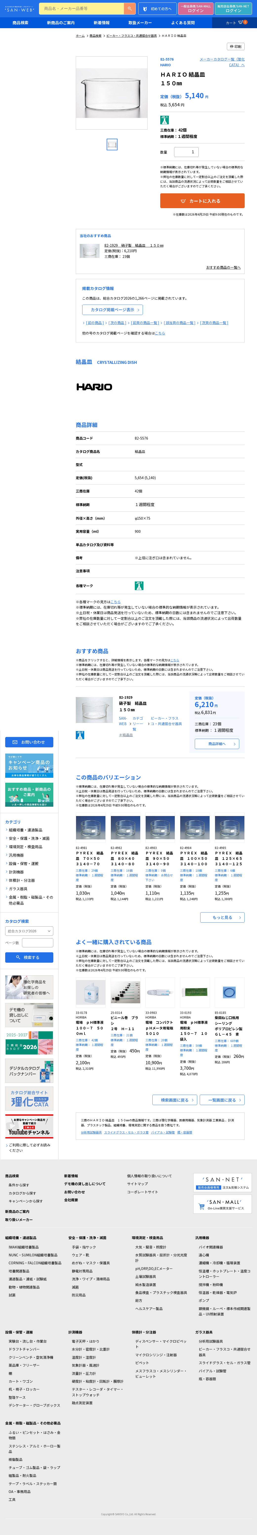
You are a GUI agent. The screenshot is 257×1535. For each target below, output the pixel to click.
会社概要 (71, 1199)
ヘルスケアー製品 (149, 1308)
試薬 (12, 1294)
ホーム (80, 35)
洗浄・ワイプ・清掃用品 (91, 1278)
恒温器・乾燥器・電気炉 (218, 1292)
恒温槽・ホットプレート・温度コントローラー (225, 1273)
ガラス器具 (204, 1332)
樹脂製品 (15, 1459)
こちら (160, 333)
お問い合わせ (33, 742)
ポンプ (204, 1300)
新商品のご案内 (61, 22)
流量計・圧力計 (84, 1373)
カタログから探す (22, 1193)
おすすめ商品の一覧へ (223, 267)
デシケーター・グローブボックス (34, 1405)
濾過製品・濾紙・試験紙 (28, 1278)
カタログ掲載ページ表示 (112, 309)
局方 (138, 1300)
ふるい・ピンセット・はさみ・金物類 (34, 1435)
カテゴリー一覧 (138, 724)
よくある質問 (183, 22)
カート (236, 22)
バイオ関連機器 (211, 1247)
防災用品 (79, 1294)
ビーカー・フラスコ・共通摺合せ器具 (131, 35)
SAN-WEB (123, 721)
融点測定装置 (82, 1402)
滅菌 (75, 1287)
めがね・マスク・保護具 (91, 1262)
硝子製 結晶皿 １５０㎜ (133, 703)
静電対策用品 (82, 1270)
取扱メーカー (140, 22)
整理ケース (17, 1397)
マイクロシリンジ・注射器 (156, 1354)
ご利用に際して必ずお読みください (29, 1147)
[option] (112, 94)
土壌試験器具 (145, 1276)
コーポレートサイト (142, 1191)
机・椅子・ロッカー (24, 1389)
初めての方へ (161, 8)
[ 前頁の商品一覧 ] (145, 322)
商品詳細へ (217, 743)
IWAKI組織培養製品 (24, 1247)
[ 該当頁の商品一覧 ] (180, 322)
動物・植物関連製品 (24, 1287)
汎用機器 (202, 1237)
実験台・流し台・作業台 (28, 1341)
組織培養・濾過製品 (20, 1237)
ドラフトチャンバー (24, 1349)
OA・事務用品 (20, 1491)
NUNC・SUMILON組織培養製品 (33, 1254)
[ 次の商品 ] (117, 322)
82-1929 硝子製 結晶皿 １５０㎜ (133, 245)
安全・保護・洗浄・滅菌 (87, 1237)
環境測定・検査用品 (147, 1237)
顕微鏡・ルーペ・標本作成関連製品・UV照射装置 (225, 1311)
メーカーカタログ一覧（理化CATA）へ (222, 62)
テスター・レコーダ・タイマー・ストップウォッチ (98, 1392)
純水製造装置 (145, 1284)
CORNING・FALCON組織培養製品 (35, 1262)
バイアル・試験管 (163, 1132)
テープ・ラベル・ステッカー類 (33, 1483)
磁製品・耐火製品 (22, 1475)
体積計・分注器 (144, 1332)
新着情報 (102, 22)
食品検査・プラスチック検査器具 (161, 1292)
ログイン (196, 9)
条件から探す (19, 1184)
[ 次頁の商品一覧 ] (214, 322)
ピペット (142, 1362)
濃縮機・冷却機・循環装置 (219, 1262)
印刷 (235, 46)
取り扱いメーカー (19, 1219)
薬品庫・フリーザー (24, 1365)
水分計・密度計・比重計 (91, 1349)
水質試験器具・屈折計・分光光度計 (161, 1257)
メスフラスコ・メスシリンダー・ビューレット (161, 1373)
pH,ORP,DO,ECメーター (154, 1268)
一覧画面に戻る (222, 1100)
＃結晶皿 (126, 734)
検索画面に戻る (175, 1100)
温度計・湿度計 (84, 1357)
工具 (12, 1499)
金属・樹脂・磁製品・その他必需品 (32, 1423)
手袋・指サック (84, 1247)
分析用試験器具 (91, 1132)
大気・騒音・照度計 (150, 1247)
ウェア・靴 (80, 1254)
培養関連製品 (19, 1270)
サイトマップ (137, 1183)
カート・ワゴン (21, 1381)
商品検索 (20, 22)
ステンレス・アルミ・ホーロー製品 (34, 1449)
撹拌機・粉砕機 (211, 1284)
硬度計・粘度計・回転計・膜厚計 (98, 1381)
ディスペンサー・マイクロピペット (161, 1344)
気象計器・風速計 (85, 1365)
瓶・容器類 (184, 1132)
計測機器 (75, 1332)
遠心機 (204, 1254)
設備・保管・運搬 (19, 1332)
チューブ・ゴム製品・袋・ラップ (34, 1467)
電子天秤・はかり (85, 1341)
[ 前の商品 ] (95, 322)
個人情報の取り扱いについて (149, 1175)
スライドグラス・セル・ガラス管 (126, 1132)
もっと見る (222, 917)
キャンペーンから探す (26, 1201)
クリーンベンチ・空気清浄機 (31, 1357)
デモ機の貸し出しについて (85, 1183)
